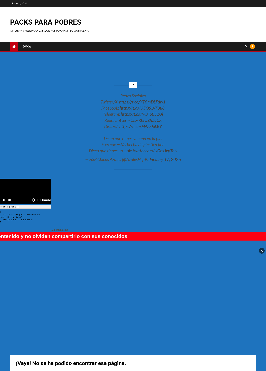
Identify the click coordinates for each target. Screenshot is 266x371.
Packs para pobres (45, 22)
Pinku (20, 345)
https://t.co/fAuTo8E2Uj (142, 114)
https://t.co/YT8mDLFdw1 (142, 101)
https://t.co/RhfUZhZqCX (140, 120)
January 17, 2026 (165, 159)
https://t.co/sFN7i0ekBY (140, 126)
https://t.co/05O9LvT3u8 (142, 107)
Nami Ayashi (144, 345)
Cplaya (81, 345)
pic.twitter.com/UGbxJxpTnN (152, 150)
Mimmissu (204, 345)
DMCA (27, 46)
